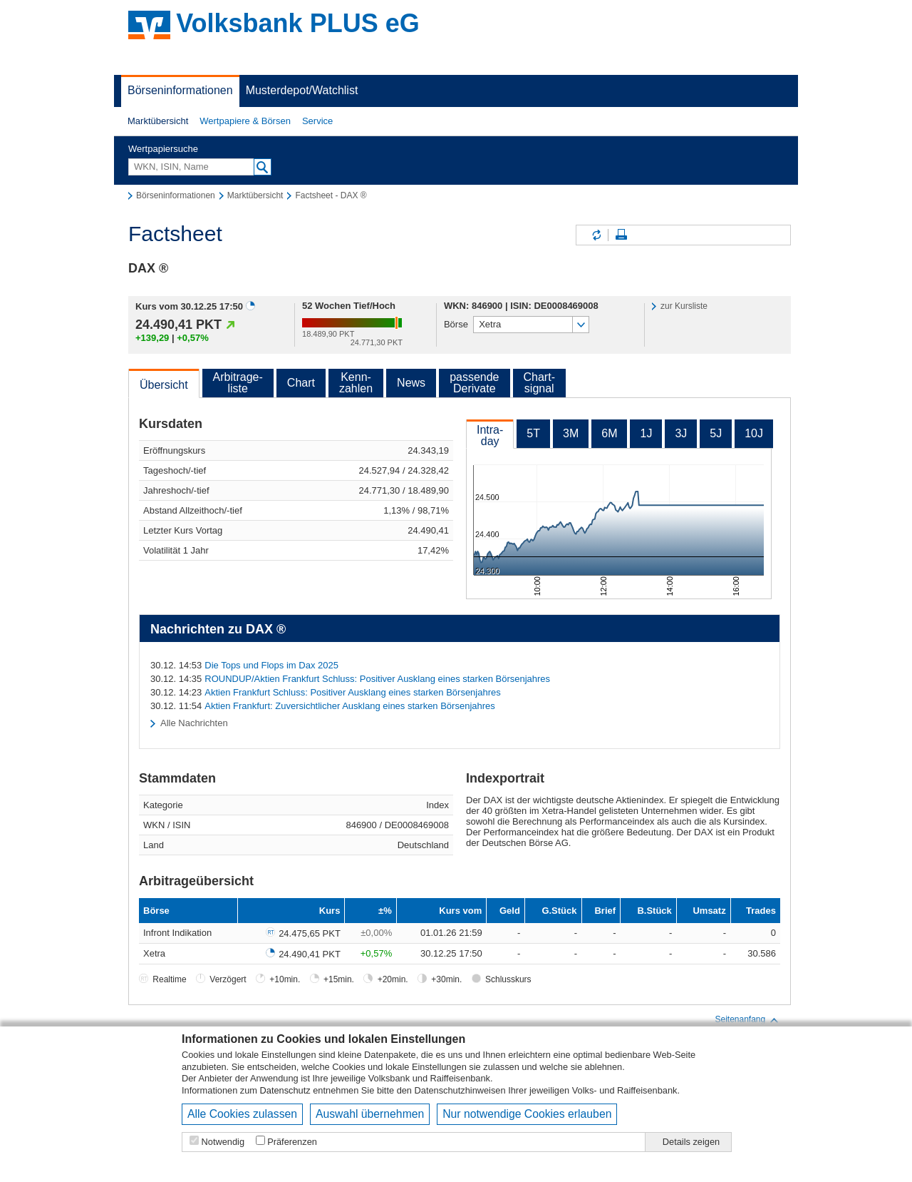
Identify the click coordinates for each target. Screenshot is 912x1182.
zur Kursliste (684, 306)
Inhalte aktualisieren (596, 235)
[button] (158, 121)
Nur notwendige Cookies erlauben (526, 1114)
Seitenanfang (747, 1020)
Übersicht (164, 385)
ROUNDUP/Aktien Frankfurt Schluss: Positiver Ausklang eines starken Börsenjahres (377, 678)
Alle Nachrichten (194, 723)
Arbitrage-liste (238, 382)
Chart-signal (539, 382)
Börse (456, 324)
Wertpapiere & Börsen (245, 121)
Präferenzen (292, 1141)
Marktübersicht (158, 121)
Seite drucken (621, 235)
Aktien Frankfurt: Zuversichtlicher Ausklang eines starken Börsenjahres (349, 705)
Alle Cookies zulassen (242, 1114)
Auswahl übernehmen (370, 1114)
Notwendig (223, 1141)
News (411, 383)
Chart (301, 383)
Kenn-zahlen (356, 382)
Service (317, 121)
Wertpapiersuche (163, 148)
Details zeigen (691, 1141)
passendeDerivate (474, 382)
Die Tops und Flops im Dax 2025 (271, 665)
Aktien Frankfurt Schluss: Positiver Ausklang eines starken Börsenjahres (352, 692)
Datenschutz (285, 1090)
